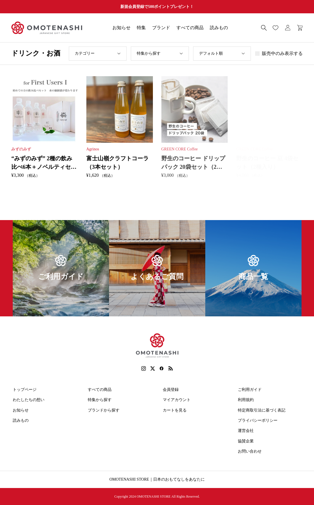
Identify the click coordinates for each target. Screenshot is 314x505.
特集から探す (100, 400)
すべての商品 (190, 27)
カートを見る (175, 410)
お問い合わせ (250, 451)
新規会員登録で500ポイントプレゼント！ (157, 7)
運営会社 (246, 431)
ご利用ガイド (250, 389)
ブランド (161, 27)
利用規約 (246, 400)
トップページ (25, 389)
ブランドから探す (103, 410)
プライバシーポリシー (257, 420)
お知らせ (121, 27)
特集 (141, 27)
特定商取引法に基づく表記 (261, 410)
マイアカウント (177, 400)
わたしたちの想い (28, 400)
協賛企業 (246, 441)
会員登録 (171, 389)
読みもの (219, 27)
